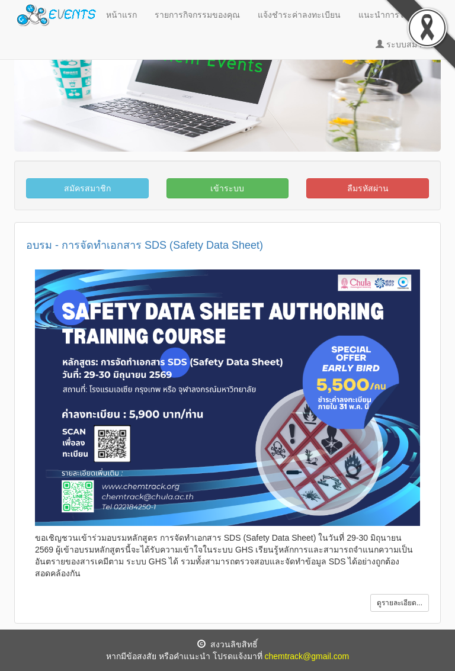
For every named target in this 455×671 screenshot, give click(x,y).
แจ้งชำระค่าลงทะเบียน (299, 15)
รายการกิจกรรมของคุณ (197, 15)
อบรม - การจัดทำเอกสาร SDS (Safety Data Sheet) (144, 245)
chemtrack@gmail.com (307, 656)
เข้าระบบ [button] (227, 188)
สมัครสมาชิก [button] (87, 188)
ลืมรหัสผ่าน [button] (368, 188)
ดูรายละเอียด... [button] (399, 603)
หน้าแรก (121, 15)
